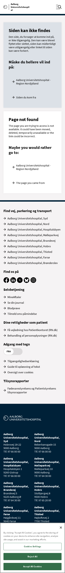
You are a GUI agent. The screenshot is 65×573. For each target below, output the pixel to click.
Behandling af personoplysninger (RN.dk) (32, 335)
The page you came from (30, 183)
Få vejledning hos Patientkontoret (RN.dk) (32, 330)
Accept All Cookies (32, 566)
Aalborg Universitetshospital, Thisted (29, 252)
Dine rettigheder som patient (25, 322)
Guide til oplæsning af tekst (23, 367)
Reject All (32, 556)
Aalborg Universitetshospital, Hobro (29, 246)
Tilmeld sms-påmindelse (22, 314)
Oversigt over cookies (20, 372)
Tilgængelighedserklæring (23, 361)
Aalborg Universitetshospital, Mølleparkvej (33, 235)
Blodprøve (13, 308)
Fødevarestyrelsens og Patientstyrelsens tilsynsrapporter (31, 390)
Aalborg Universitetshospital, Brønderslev (32, 263)
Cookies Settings (32, 546)
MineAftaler (14, 297)
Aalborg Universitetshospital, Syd (27, 218)
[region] (32, 548)
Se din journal (15, 303)
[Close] (61, 527)
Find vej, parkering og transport (27, 211)
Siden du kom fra (26, 97)
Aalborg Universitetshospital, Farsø (28, 257)
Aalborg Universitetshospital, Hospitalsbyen (33, 229)
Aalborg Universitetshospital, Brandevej (31, 241)
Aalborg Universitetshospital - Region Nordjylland (33, 81)
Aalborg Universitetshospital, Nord (28, 224)
